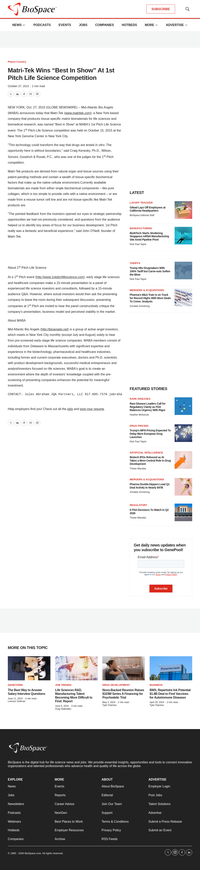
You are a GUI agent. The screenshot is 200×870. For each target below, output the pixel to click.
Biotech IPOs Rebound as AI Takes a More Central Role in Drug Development (150, 460)
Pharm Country (17, 61)
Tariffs (135, 263)
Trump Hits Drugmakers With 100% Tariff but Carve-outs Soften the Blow (150, 271)
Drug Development (116, 684)
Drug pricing (139, 425)
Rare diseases (140, 398)
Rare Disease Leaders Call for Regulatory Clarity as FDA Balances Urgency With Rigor (147, 407)
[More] (24, 25)
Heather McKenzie (139, 414)
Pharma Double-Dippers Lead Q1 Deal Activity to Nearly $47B (150, 486)
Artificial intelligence (146, 452)
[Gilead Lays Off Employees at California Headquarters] (183, 210)
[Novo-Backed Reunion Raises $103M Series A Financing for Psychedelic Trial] (123, 668)
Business (156, 684)
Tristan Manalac (138, 468)
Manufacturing (141, 228)
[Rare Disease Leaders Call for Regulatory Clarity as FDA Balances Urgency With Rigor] (183, 406)
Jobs (83, 25)
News (17, 25)
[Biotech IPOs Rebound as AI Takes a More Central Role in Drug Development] (183, 460)
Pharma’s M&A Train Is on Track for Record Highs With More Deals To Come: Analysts (150, 298)
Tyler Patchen (109, 705)
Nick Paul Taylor (138, 244)
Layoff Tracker (141, 202)
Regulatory (138, 505)
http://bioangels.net (54, 329)
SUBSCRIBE (161, 9)
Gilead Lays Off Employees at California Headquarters (147, 209)
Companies (104, 25)
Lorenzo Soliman (16, 701)
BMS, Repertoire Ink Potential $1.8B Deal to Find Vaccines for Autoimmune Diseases (170, 693)
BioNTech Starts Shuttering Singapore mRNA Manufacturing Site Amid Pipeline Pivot (149, 236)
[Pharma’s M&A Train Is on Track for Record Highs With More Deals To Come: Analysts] (183, 297)
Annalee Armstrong (140, 306)
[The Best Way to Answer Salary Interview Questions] (29, 668)
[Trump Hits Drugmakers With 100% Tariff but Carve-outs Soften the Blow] (183, 270)
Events (65, 25)
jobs (70, 409)
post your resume (92, 409)
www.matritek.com (77, 113)
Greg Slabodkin (63, 709)
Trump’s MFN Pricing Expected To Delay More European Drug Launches (150, 434)
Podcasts (42, 25)
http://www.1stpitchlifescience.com (60, 277)
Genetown (15, 684)
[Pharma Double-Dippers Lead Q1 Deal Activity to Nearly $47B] (183, 487)
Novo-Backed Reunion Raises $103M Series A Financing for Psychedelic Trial (123, 693)
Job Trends (63, 684)
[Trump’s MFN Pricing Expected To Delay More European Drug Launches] (183, 433)
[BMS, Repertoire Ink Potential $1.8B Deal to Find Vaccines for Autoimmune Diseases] (171, 668)
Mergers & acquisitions (147, 290)
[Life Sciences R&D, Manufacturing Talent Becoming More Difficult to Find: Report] (76, 668)
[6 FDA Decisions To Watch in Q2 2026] (183, 512)
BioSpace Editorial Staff (142, 215)
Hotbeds (129, 25)
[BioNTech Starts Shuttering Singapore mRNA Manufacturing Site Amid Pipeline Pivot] (183, 235)
